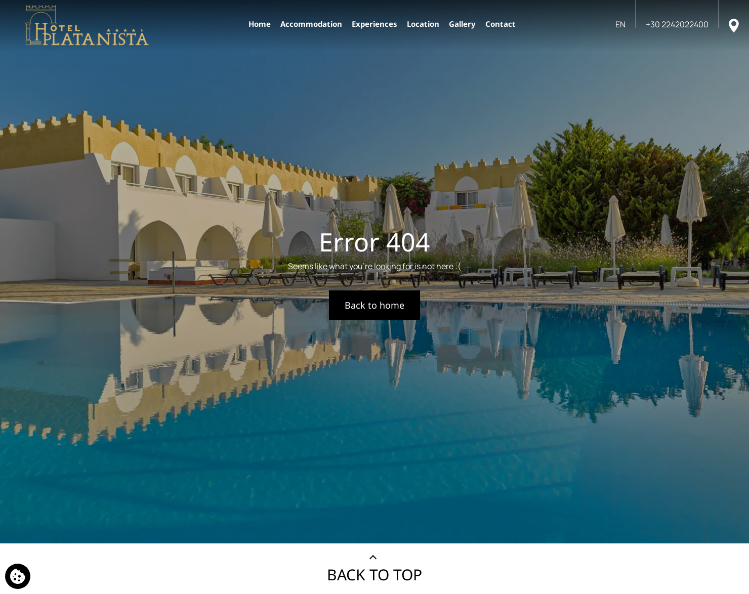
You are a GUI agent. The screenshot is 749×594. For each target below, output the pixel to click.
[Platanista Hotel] (87, 25)
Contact (500, 24)
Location (423, 24)
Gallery (462, 24)
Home (259, 24)
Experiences (374, 24)
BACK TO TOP (374, 574)
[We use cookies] (17, 576)
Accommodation (311, 24)
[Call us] (677, 24)
